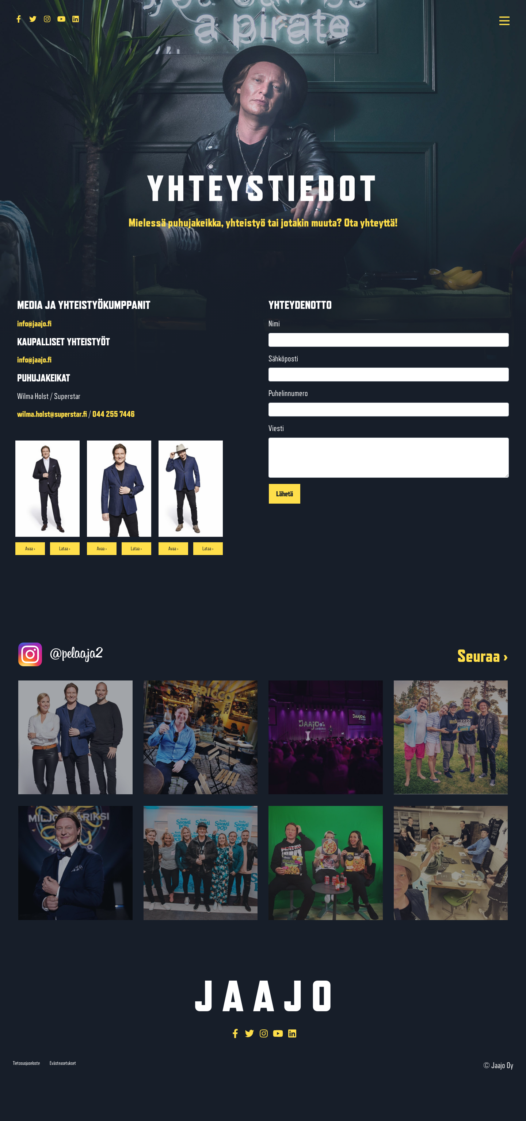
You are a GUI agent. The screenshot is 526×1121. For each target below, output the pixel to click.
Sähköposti (283, 358)
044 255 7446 (113, 414)
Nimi (274, 323)
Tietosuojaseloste (26, 1063)
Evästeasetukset (63, 1063)
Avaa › (30, 548)
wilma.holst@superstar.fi (52, 414)
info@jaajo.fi (34, 323)
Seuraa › (482, 655)
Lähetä (284, 493)
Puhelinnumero (288, 393)
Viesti (276, 428)
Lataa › (64, 548)
